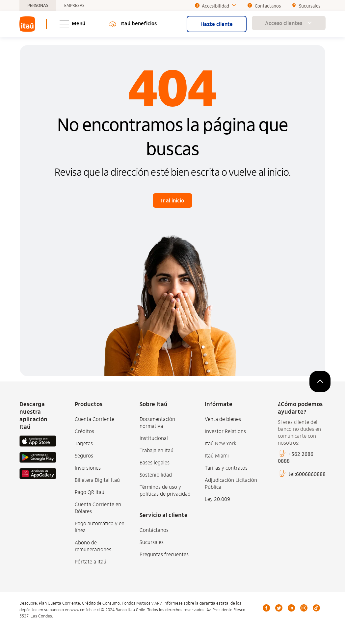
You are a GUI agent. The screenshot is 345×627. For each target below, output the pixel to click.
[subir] (320, 381)
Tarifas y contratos (226, 467)
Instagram (303, 608)
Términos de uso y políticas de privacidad (165, 490)
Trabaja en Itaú (156, 450)
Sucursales (152, 541)
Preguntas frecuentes (164, 554)
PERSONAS (37, 6)
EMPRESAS (74, 6)
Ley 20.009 (217, 498)
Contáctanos (154, 529)
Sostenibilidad (156, 474)
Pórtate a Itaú (90, 561)
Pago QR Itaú (89, 491)
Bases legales (155, 462)
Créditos (84, 431)
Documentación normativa (157, 422)
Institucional (154, 437)
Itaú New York (220, 443)
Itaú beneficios (133, 24)
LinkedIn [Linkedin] (291, 608)
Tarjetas (84, 443)
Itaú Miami (217, 455)
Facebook (266, 608)
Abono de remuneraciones (93, 546)
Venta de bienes (223, 418)
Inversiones (88, 467)
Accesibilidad (216, 6)
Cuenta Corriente (94, 418)
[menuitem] (27, 24)
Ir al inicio (172, 200)
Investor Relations (225, 431)
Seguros (84, 455)
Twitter (278, 608)
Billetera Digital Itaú (97, 479)
